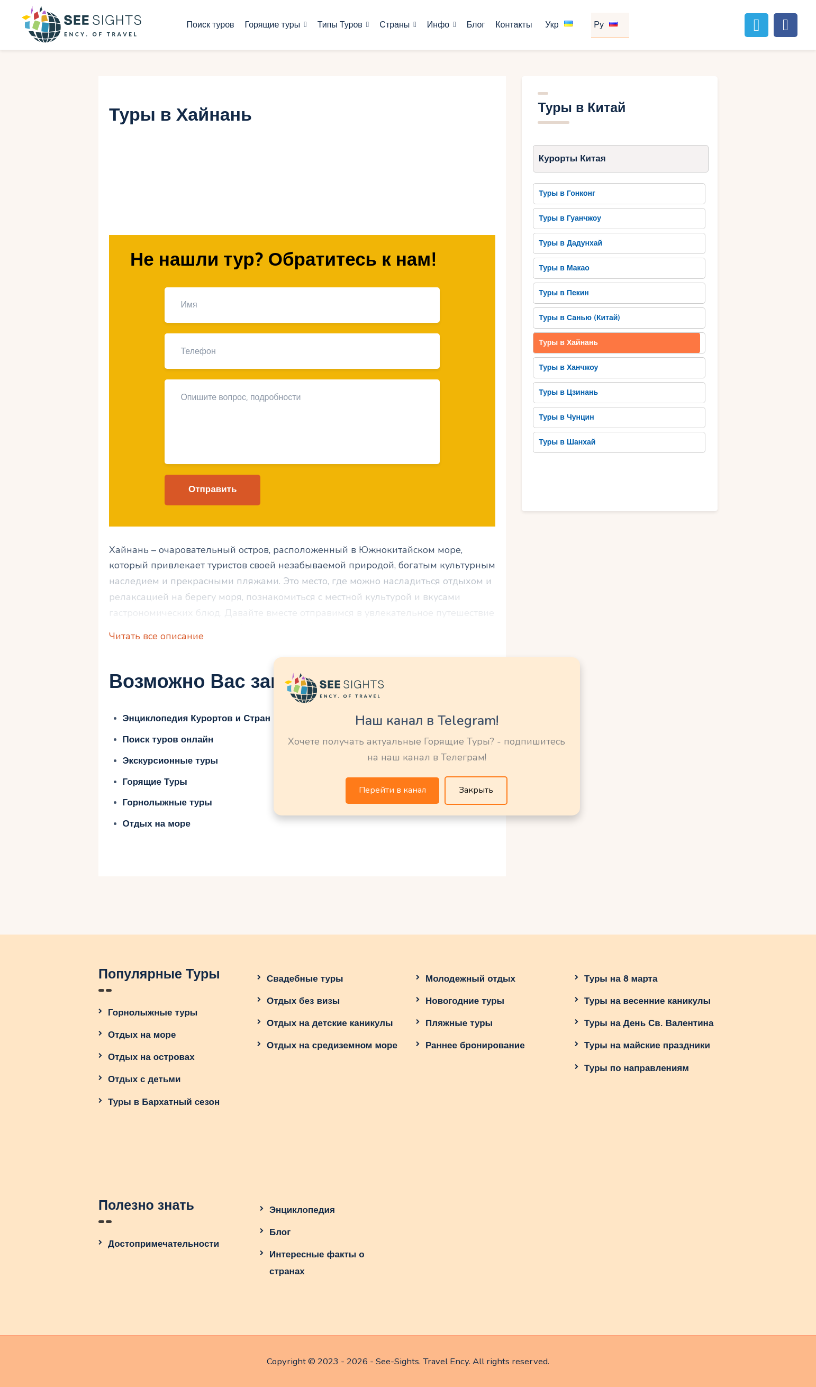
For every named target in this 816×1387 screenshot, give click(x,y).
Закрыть (476, 790)
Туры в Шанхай (567, 442)
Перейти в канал (392, 790)
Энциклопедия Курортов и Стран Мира (210, 718)
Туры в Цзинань (568, 392)
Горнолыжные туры (167, 802)
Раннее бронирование (475, 1045)
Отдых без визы (303, 1001)
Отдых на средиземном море (332, 1045)
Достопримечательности (163, 1244)
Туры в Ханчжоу (568, 367)
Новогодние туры (464, 1001)
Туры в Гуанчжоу (570, 218)
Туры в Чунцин (566, 417)
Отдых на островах (151, 1057)
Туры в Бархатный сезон (164, 1102)
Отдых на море (157, 824)
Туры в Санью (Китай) (579, 317)
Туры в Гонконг (567, 193)
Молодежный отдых (470, 979)
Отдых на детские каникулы (330, 1023)
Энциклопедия (302, 1210)
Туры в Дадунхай (570, 243)
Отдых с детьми (144, 1079)
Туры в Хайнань (568, 342)
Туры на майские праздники (647, 1045)
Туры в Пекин (564, 292)
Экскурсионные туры (171, 761)
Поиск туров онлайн (168, 740)
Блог (280, 1232)
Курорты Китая (572, 158)
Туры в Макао (564, 268)
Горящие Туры (155, 782)
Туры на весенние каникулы (647, 1001)
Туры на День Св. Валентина (648, 1023)
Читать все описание (156, 636)
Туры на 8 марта (620, 979)
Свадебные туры (305, 979)
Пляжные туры (459, 1023)
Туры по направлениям (636, 1068)
